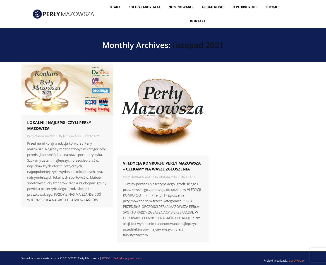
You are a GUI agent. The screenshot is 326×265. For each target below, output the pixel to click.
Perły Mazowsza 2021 (41, 136)
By (70, 136)
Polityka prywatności (127, 258)
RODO (106, 258)
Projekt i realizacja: (284, 260)
